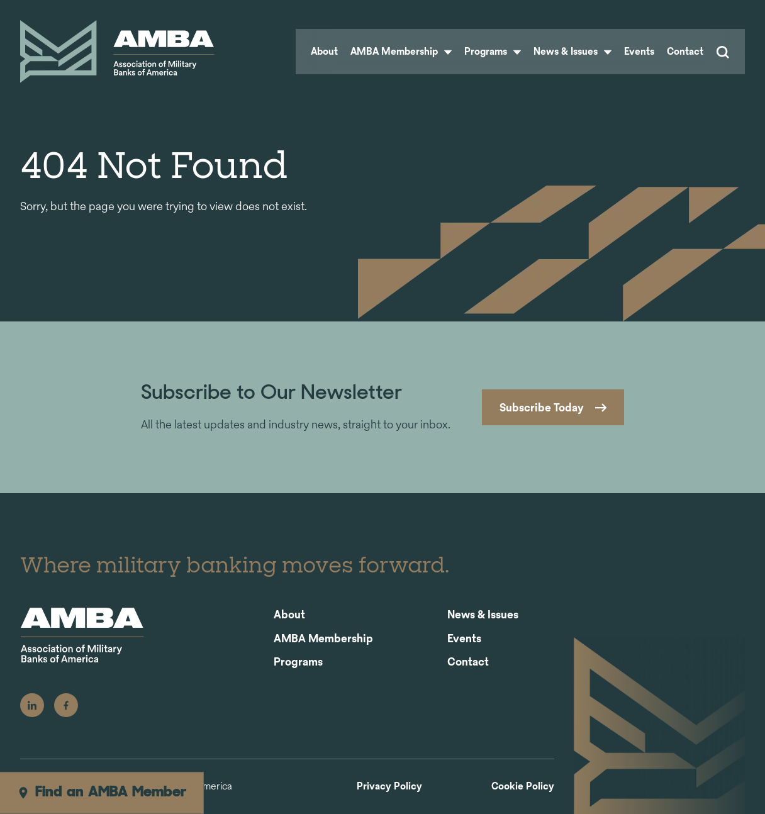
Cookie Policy (522, 786)
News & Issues (572, 51)
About (324, 51)
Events (639, 51)
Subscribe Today (542, 407)
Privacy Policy (389, 786)
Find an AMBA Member (101, 792)
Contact (685, 51)
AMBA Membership (401, 51)
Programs (492, 51)
